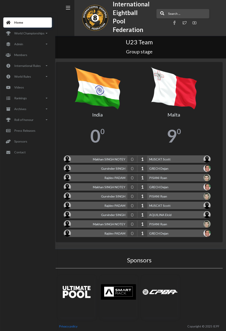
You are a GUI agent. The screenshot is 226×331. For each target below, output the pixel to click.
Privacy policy (71, 325)
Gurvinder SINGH (114, 167)
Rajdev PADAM (116, 177)
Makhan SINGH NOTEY (110, 158)
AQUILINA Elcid (162, 214)
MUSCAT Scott (161, 158)
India (99, 114)
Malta (174, 114)
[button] (165, 22)
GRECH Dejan (160, 167)
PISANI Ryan (159, 177)
